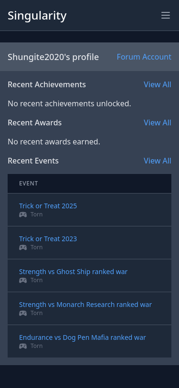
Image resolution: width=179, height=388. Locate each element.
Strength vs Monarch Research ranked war (85, 304)
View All (157, 84)
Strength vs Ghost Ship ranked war (73, 271)
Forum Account (144, 56)
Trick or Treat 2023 (48, 238)
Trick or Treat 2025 (48, 205)
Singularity (37, 15)
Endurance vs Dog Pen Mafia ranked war (82, 337)
